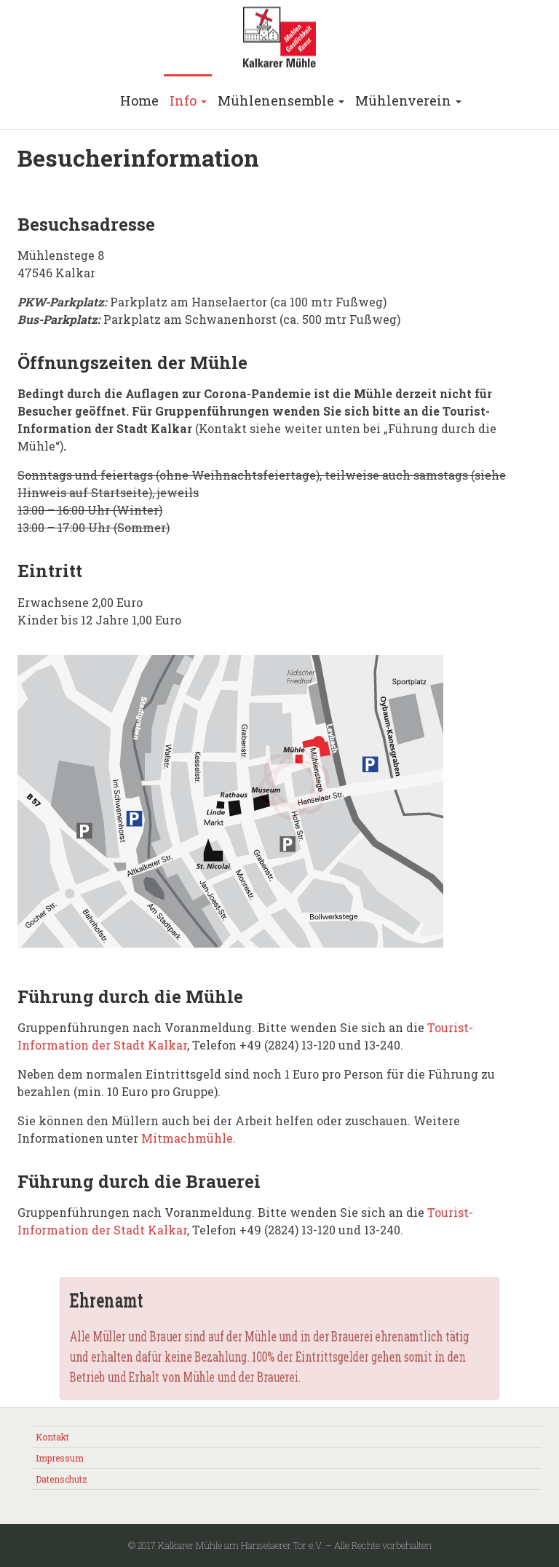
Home (139, 100)
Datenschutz (61, 1479)
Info (188, 100)
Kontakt (52, 1437)
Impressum (60, 1458)
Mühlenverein (408, 100)
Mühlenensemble (281, 100)
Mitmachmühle (187, 1138)
